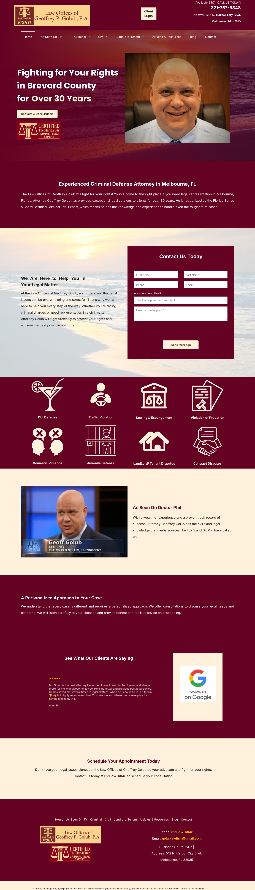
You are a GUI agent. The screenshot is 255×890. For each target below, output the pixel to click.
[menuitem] (29, 36)
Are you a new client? (147, 293)
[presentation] (161, 330)
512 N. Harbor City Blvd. (223, 15)
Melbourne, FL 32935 (226, 21)
